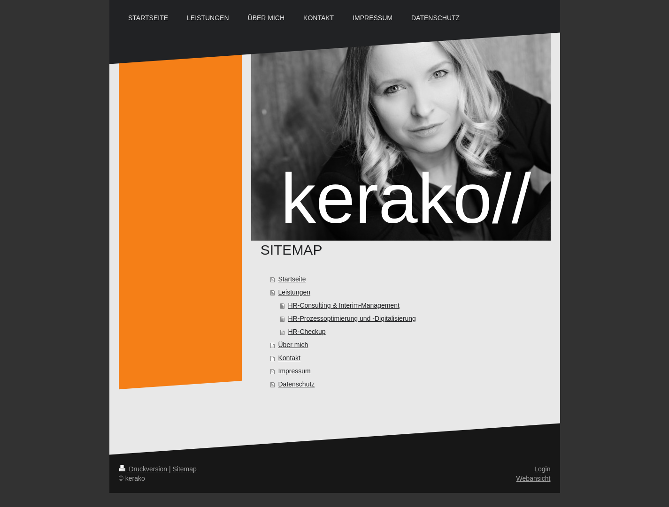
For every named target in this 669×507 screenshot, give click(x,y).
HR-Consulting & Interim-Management (344, 305)
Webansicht (533, 478)
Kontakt (289, 358)
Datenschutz (296, 384)
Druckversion (144, 469)
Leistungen (294, 292)
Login (542, 469)
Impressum (294, 371)
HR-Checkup (307, 331)
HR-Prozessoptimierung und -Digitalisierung (352, 318)
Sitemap (185, 469)
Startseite (292, 279)
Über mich (293, 344)
